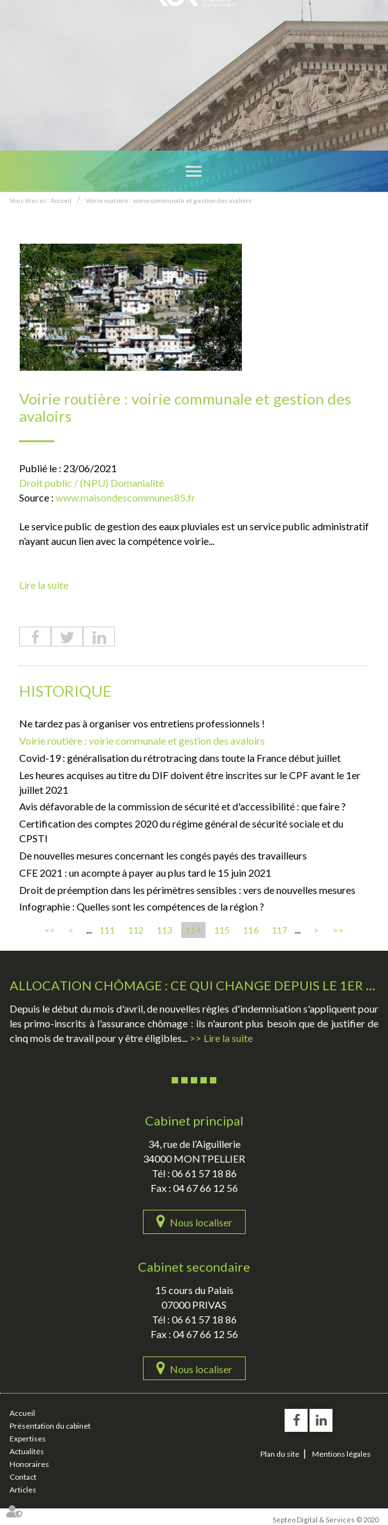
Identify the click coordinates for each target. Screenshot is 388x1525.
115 (222, 930)
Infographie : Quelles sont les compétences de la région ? (141, 906)
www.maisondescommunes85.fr (125, 497)
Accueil (60, 200)
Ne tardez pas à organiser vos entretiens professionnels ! (142, 723)
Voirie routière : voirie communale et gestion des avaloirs (168, 200)
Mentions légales (341, 1454)
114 (193, 930)
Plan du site (279, 1454)
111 (107, 930)
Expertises (28, 1438)
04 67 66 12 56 (205, 1188)
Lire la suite (43, 585)
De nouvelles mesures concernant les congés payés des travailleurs (163, 855)
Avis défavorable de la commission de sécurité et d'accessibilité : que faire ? (182, 806)
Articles (23, 1489)
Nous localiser (201, 1222)
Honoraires (29, 1464)
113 (164, 930)
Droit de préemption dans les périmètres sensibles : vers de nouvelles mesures (187, 890)
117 (279, 930)
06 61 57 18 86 (204, 1173)
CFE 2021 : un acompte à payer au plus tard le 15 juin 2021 (145, 873)
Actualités (27, 1451)
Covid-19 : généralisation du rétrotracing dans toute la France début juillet (180, 758)
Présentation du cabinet (50, 1426)
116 (250, 930)
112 (136, 930)
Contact (23, 1477)
